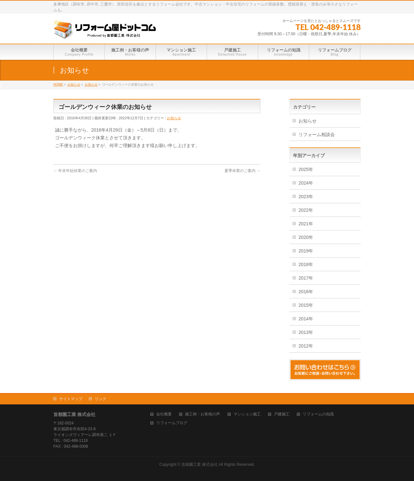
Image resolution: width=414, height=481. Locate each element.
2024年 (306, 183)
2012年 (306, 345)
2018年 (306, 264)
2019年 (306, 250)
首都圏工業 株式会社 (199, 464)
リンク (100, 399)
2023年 (306, 196)
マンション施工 (247, 414)
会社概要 (164, 414)
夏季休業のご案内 (242, 170)
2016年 (306, 291)
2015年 (306, 305)
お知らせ (174, 118)
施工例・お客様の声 (202, 414)
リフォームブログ (171, 423)
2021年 (306, 223)
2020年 (306, 237)
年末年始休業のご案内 (75, 170)
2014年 (306, 318)
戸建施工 (281, 414)
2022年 (306, 210)
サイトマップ (70, 399)
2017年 (306, 278)
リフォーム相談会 (317, 134)
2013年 (306, 332)
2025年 (306, 169)
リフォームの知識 (318, 414)
